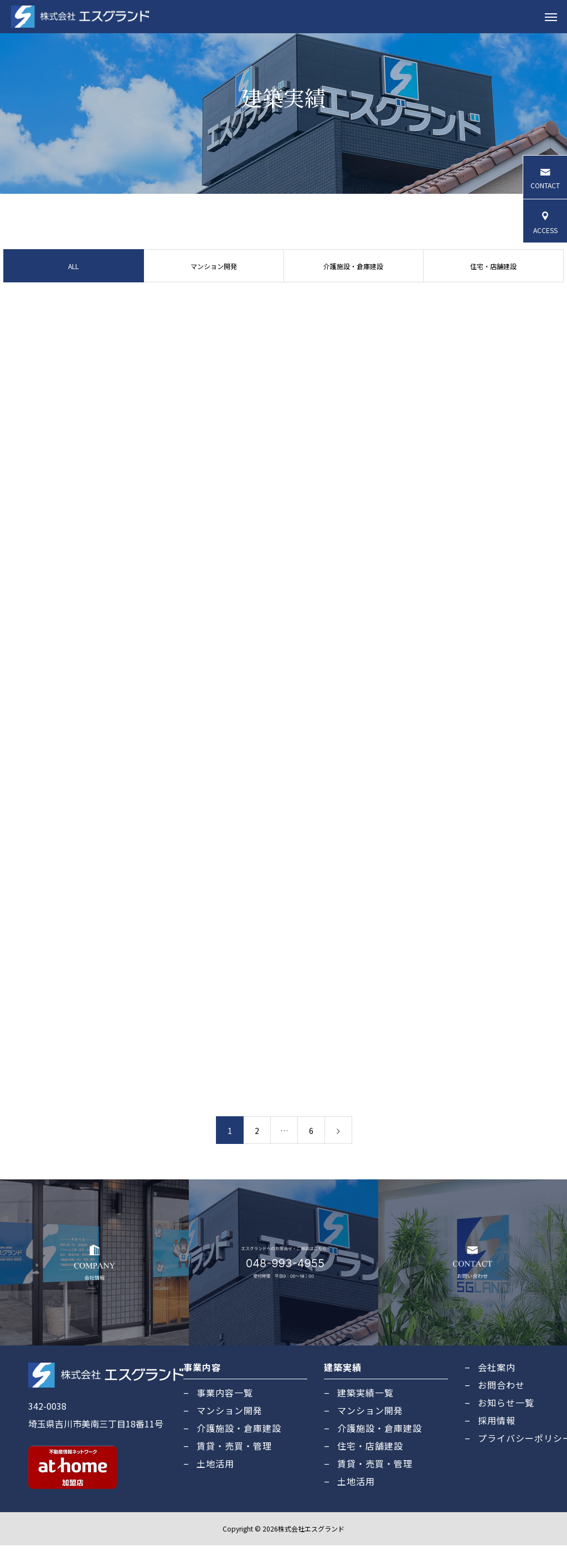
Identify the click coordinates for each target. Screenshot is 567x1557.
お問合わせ (501, 1396)
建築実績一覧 (365, 1404)
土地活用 (215, 1475)
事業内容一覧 (225, 1404)
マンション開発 (213, 277)
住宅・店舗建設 (495, 277)
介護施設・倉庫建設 (354, 277)
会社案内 (497, 1378)
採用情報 (497, 1432)
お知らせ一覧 (506, 1414)
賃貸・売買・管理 (234, 1457)
